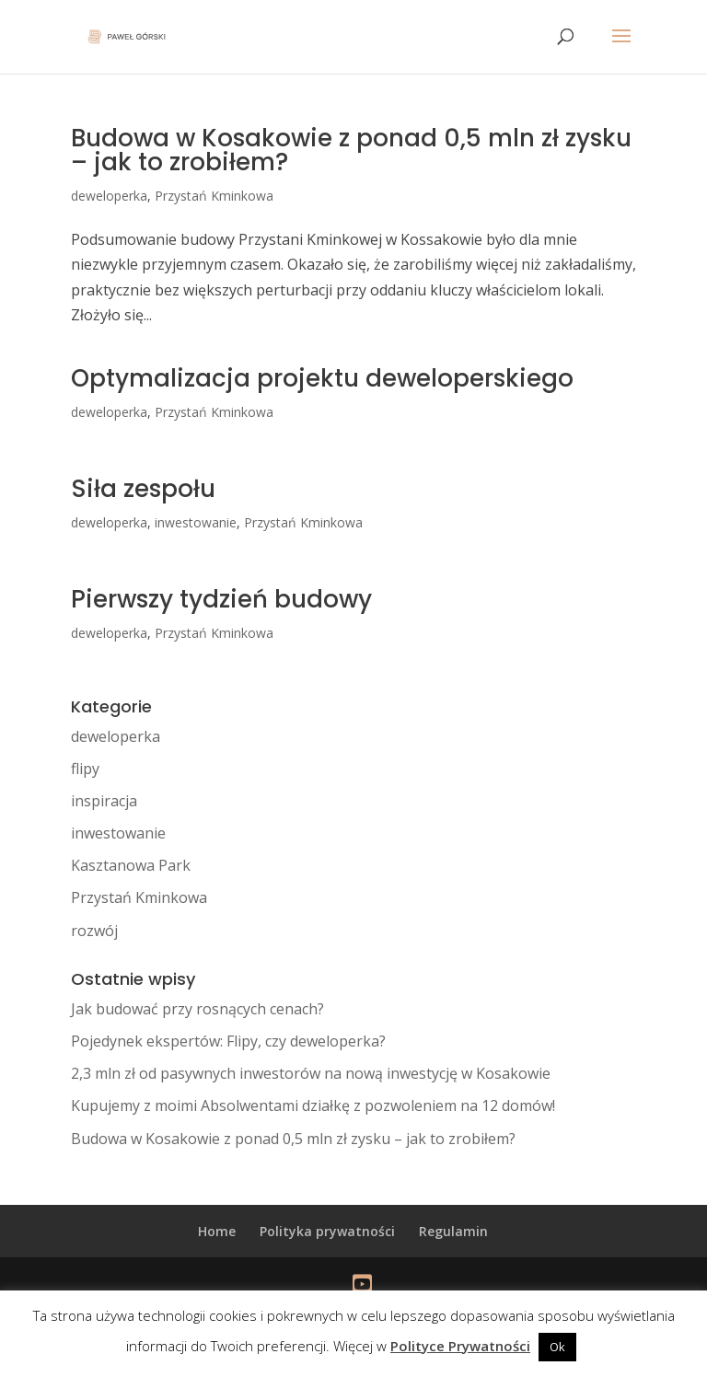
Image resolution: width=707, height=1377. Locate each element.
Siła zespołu (143, 488)
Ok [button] (557, 1346)
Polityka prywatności (327, 1231)
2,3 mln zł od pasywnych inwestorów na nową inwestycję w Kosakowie (311, 1073)
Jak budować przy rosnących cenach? (197, 1009)
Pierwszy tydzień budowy (221, 599)
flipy (85, 768)
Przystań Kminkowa (214, 195)
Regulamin (453, 1231)
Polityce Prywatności (460, 1345)
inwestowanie (196, 522)
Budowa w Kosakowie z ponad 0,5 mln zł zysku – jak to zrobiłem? (351, 150)
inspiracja (104, 801)
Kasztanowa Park (131, 865)
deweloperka (109, 195)
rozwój (94, 930)
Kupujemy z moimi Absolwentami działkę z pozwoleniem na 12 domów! (313, 1105)
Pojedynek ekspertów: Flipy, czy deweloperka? (228, 1041)
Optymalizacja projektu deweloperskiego (322, 378)
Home (217, 1231)
